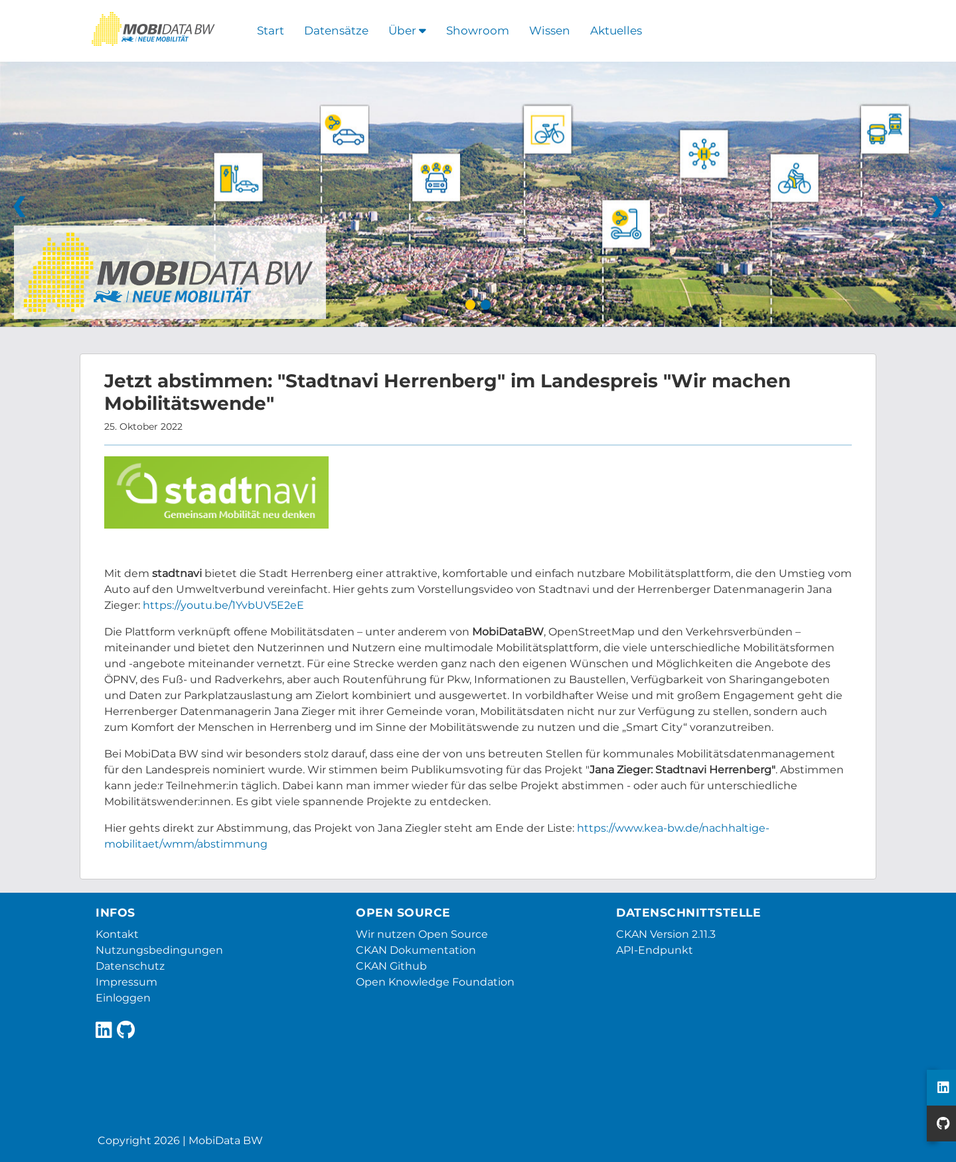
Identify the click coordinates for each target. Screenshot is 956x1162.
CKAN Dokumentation (416, 950)
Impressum (126, 982)
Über (407, 30)
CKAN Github (391, 966)
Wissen (549, 30)
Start (270, 30)
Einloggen (123, 998)
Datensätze (336, 30)
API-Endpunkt (654, 950)
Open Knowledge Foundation (435, 982)
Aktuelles (616, 30)
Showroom (477, 30)
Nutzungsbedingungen (159, 950)
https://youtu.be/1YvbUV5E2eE (223, 605)
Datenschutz (130, 966)
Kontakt (117, 934)
